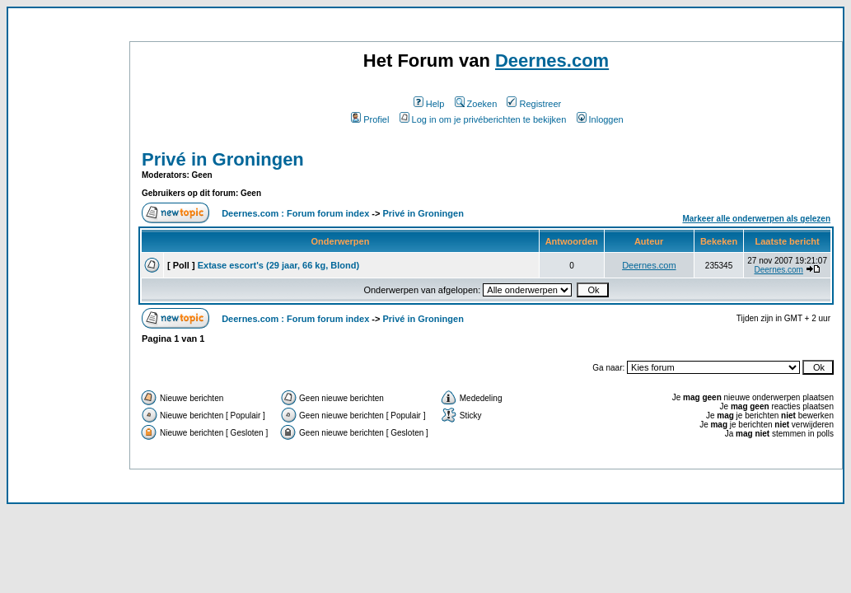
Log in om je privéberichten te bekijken (483, 119)
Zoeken (476, 104)
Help (429, 104)
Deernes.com (552, 60)
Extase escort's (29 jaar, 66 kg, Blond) (278, 265)
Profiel (370, 119)
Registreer (534, 104)
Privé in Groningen (223, 159)
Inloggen (600, 119)
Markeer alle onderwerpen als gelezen (756, 218)
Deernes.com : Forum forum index (295, 213)
